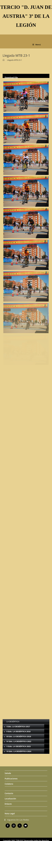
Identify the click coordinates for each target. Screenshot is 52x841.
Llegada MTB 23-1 (14, 60)
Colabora (9, 784)
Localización (10, 798)
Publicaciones (11, 778)
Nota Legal (10, 813)
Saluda (8, 773)
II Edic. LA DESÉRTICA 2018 (19, 731)
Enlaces (8, 804)
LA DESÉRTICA (13, 722)
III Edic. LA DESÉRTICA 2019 (19, 736)
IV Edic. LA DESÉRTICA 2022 (19, 741)
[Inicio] (3, 60)
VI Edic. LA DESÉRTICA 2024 (19, 751)
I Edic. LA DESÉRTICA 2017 (18, 727)
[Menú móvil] (36, 44)
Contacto (9, 793)
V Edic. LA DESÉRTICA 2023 (19, 746)
